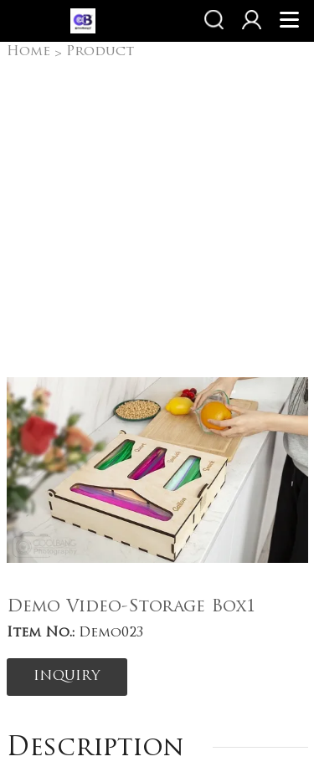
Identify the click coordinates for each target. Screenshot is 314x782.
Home (28, 52)
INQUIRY (66, 676)
